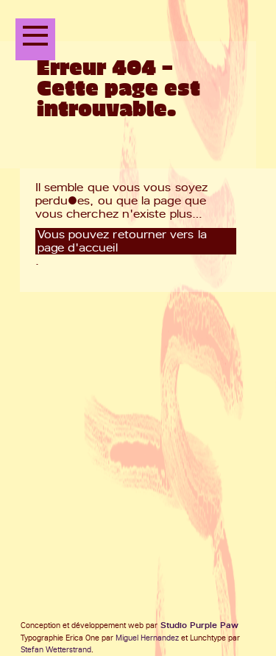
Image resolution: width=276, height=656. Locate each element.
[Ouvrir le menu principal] (35, 39)
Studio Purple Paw (199, 625)
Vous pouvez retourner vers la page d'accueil (122, 241)
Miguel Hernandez (147, 638)
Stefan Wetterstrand (56, 650)
